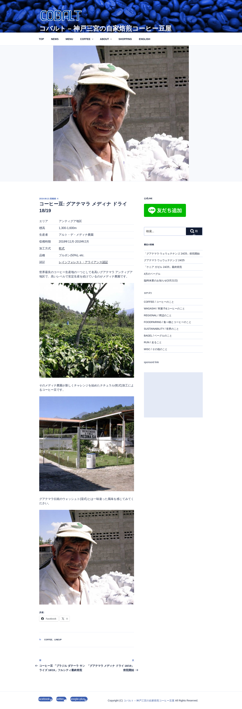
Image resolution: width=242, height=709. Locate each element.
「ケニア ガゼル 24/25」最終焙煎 (163, 266)
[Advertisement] (173, 394)
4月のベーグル (152, 273)
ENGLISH (144, 39)
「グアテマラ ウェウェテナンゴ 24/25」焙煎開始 (172, 253)
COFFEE (87, 39)
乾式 (62, 248)
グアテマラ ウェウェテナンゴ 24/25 (164, 260)
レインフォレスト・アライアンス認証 (83, 262)
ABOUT (106, 39)
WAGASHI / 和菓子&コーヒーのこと (164, 308)
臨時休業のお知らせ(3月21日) (161, 280)
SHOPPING (125, 39)
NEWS (55, 39)
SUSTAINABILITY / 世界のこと (161, 328)
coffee (48, 640)
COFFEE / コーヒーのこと (159, 301)
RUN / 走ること (153, 342)
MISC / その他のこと (156, 349)
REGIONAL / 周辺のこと (158, 315)
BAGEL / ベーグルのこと (158, 335)
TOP (41, 39)
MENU (69, 39)
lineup (57, 640)
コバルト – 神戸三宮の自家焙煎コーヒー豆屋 (105, 28)
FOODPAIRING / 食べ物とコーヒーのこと (168, 322)
